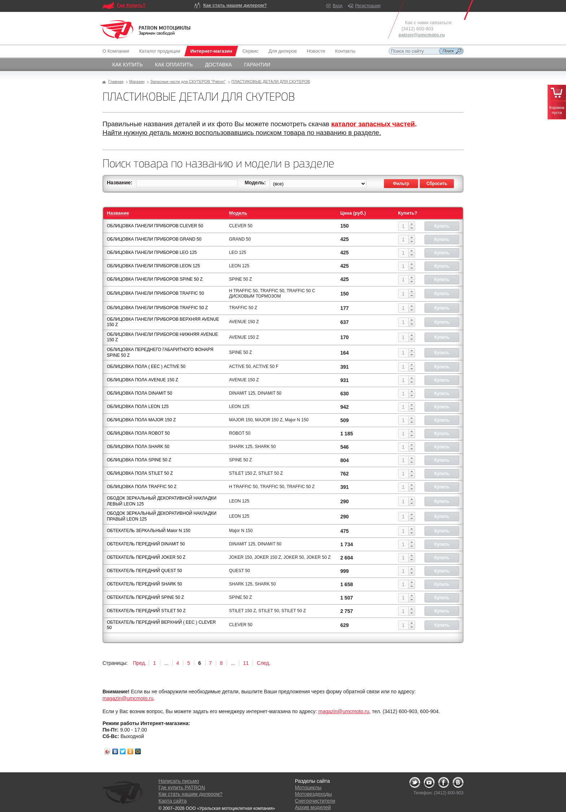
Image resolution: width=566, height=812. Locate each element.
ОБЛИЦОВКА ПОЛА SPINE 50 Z (139, 459)
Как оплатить (174, 64)
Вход (338, 5)
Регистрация (367, 5)
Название (118, 213)
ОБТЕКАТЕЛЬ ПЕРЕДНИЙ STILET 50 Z (146, 610)
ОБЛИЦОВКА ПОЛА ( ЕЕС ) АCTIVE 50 (146, 366)
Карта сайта (172, 801)
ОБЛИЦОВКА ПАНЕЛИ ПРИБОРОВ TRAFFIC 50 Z (157, 307)
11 (246, 663)
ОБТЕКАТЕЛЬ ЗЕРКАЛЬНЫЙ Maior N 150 (148, 530)
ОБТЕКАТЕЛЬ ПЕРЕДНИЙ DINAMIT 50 (146, 544)
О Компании (117, 51)
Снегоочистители (315, 801)
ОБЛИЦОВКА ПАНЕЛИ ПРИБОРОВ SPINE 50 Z (155, 279)
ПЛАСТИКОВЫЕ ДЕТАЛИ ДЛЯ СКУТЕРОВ (270, 81)
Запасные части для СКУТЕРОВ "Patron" (188, 81)
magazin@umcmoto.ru (128, 698)
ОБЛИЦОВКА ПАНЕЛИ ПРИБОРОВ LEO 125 (152, 252)
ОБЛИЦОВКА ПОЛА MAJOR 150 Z (141, 419)
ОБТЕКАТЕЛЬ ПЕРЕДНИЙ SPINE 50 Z (145, 597)
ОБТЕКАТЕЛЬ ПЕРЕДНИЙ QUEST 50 (144, 570)
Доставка (218, 64)
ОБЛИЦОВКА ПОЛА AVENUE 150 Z (142, 379)
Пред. (139, 663)
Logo (145, 29)
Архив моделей (313, 807)
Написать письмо (178, 781)
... (166, 663)
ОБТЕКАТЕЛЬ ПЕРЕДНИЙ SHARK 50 (144, 584)
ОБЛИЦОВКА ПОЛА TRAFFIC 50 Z (142, 486)
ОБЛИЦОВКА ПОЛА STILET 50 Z (140, 473)
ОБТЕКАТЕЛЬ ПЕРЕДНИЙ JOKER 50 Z (146, 557)
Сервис (250, 51)
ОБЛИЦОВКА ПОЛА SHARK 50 (138, 446)
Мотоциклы (308, 787)
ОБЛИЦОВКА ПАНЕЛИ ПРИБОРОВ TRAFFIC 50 (155, 293)
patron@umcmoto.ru (422, 35)
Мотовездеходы (313, 794)
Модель (238, 213)
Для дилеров (283, 51)
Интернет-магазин (211, 51)
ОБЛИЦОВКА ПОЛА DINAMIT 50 (139, 393)
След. (264, 663)
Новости (316, 51)
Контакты (345, 51)
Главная (115, 81)
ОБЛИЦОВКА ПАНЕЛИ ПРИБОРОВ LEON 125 (153, 265)
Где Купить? (131, 5)
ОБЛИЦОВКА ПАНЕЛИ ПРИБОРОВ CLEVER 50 (155, 225)
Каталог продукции (159, 51)
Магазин (136, 81)
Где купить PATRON (181, 787)
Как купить (127, 64)
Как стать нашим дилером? (235, 5)
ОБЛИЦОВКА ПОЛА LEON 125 (138, 406)
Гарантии (257, 64)
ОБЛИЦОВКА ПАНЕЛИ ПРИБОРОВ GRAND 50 (154, 239)
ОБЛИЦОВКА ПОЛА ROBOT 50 (138, 433)
